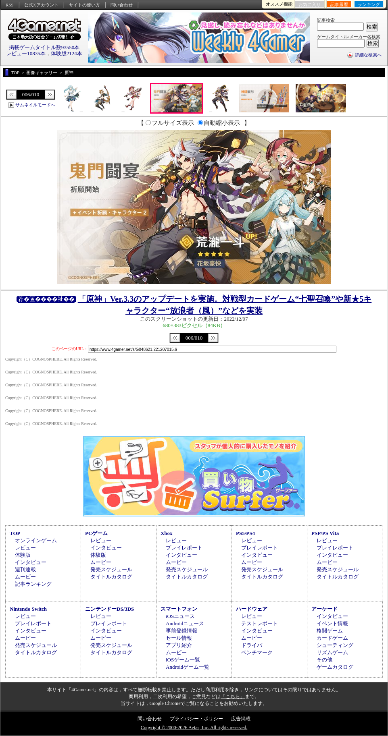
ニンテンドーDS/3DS (109, 609)
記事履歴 (339, 4)
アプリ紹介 (179, 645)
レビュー (25, 548)
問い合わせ (122, 4)
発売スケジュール (111, 569)
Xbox (167, 533)
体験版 (23, 555)
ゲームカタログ (335, 667)
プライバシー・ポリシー (196, 718)
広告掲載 (240, 718)
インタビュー (30, 562)
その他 (324, 660)
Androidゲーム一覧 (187, 667)
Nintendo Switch (28, 609)
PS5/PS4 (245, 533)
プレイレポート (184, 548)
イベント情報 (332, 623)
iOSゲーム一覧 (183, 660)
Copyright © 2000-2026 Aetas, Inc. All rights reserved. (194, 727)
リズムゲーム (332, 652)
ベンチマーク (257, 652)
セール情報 (179, 638)
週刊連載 (25, 569)
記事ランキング (33, 584)
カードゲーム (332, 638)
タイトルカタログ (111, 577)
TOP (15, 533)
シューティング (335, 645)
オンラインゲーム (36, 540)
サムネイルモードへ (35, 104)
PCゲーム (96, 533)
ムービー (25, 577)
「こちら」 (233, 696)
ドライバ (251, 645)
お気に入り (309, 4)
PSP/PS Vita (325, 533)
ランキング (369, 4)
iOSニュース (180, 616)
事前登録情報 (181, 631)
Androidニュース (185, 623)
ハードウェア (251, 609)
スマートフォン (179, 609)
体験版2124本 (66, 53)
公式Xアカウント (41, 4)
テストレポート (259, 623)
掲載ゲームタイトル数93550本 (44, 47)
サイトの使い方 (84, 4)
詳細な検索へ (368, 54)
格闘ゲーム (330, 631)
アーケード (324, 609)
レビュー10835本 (26, 53)
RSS (10, 4)
